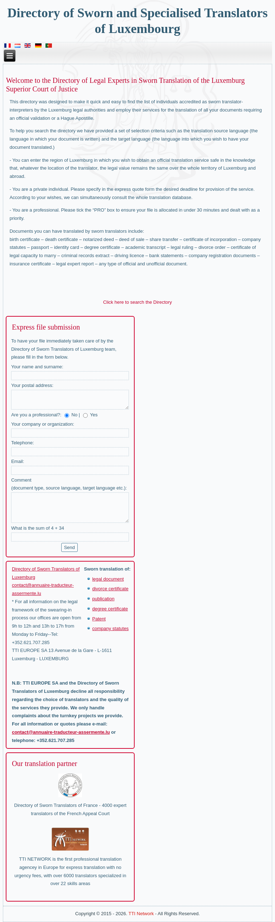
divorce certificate (110, 588)
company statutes (110, 628)
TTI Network (141, 913)
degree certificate (110, 608)
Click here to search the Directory (137, 302)
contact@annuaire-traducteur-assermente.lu (61, 732)
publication (103, 598)
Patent (99, 618)
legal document (108, 579)
